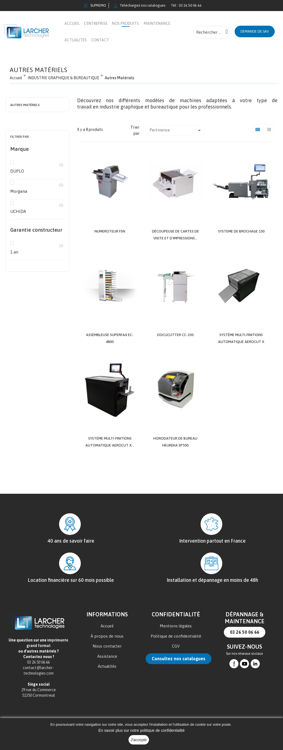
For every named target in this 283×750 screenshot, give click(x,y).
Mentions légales (176, 644)
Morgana (36, 191)
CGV (176, 664)
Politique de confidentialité (176, 654)
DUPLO (36, 170)
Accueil (107, 644)
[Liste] (269, 129)
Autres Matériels (25, 105)
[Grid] (257, 129)
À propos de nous (107, 654)
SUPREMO (94, 5)
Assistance (107, 674)
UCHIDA (36, 211)
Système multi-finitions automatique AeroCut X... (109, 457)
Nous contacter (107, 664)
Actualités (107, 684)
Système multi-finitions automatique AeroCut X (241, 347)
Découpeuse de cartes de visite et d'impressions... (175, 237)
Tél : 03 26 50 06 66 (186, 5)
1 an (36, 251)
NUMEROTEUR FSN (110, 230)
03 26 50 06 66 (244, 650)
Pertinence (176, 130)
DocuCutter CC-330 (175, 340)
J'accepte (139, 740)
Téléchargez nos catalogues (139, 5)
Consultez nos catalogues (178, 676)
